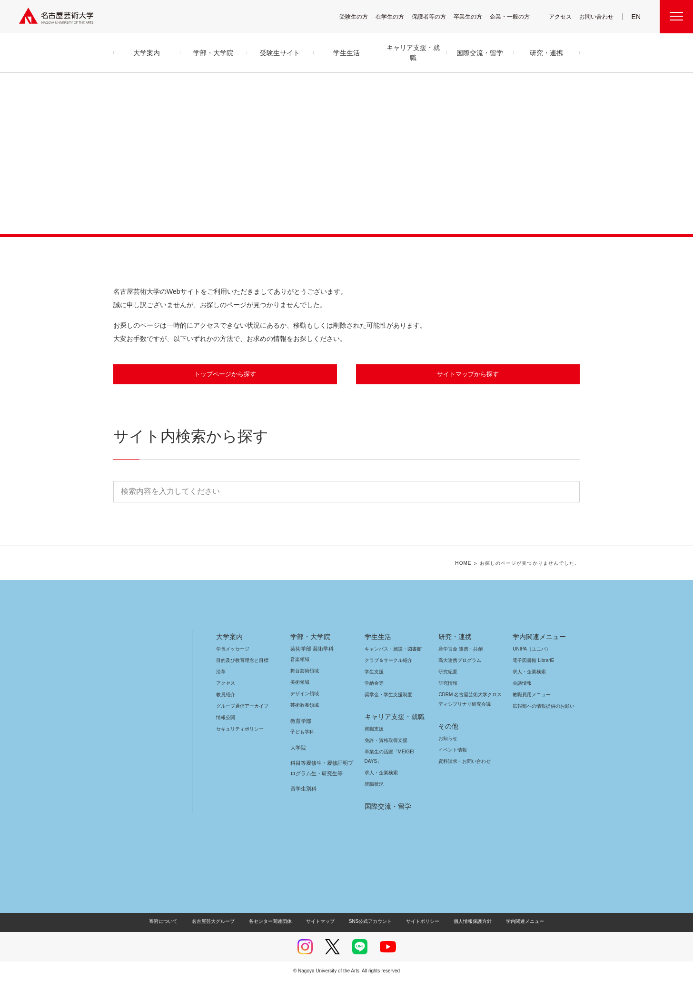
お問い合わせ (597, 16)
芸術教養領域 (304, 705)
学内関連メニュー (538, 637)
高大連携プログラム (458, 660)
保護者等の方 (435, 16)
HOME (470, 564)
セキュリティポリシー (237, 729)
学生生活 (378, 637)
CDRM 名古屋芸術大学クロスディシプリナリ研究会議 (470, 699)
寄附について (171, 921)
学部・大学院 (308, 637)
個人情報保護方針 (466, 921)
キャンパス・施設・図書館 (389, 649)
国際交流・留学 (386, 806)
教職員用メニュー (531, 695)
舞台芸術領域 (304, 671)
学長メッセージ (232, 649)
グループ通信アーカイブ (240, 706)
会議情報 (522, 683)
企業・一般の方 (514, 16)
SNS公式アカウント (369, 921)
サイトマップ (322, 921)
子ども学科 (301, 732)
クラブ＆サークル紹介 (386, 660)
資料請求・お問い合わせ (463, 761)
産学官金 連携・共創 (459, 649)
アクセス (562, 16)
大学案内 (229, 637)
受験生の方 (360, 16)
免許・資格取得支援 (385, 740)
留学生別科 (303, 789)
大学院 (298, 748)
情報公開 (225, 717)
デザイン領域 (303, 694)
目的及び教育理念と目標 (242, 660)
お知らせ (447, 738)
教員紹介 (225, 695)
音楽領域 (299, 659)
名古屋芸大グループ (219, 921)
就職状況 (374, 784)
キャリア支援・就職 (391, 717)
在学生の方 (396, 16)
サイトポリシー (418, 921)
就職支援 (374, 729)
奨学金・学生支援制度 (387, 695)
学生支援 (374, 672)
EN (637, 16)
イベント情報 (451, 750)
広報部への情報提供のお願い (543, 706)
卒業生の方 (474, 16)
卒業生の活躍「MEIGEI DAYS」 (395, 752)
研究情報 (447, 683)
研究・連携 (453, 637)
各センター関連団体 (275, 921)
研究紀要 (447, 672)
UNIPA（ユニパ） (528, 649)
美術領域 (299, 682)
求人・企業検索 (380, 773)
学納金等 (374, 683)
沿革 (221, 672)
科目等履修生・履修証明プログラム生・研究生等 (320, 769)
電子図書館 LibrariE (533, 660)
